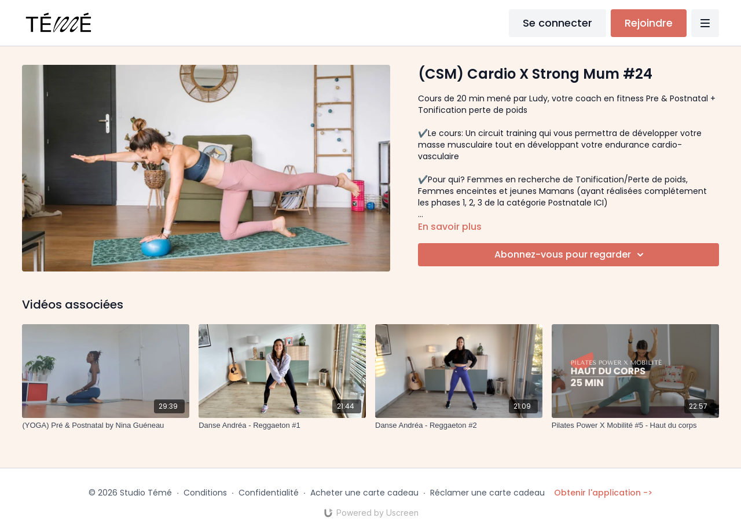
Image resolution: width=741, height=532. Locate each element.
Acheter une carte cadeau (364, 492)
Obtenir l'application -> (603, 492)
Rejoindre (649, 23)
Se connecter (557, 23)
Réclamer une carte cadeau (487, 492)
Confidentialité (269, 492)
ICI (598, 202)
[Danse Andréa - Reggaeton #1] (282, 425)
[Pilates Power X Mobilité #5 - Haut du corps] (635, 425)
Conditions (205, 492)
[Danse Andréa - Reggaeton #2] (458, 425)
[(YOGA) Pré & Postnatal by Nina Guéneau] (105, 425)
